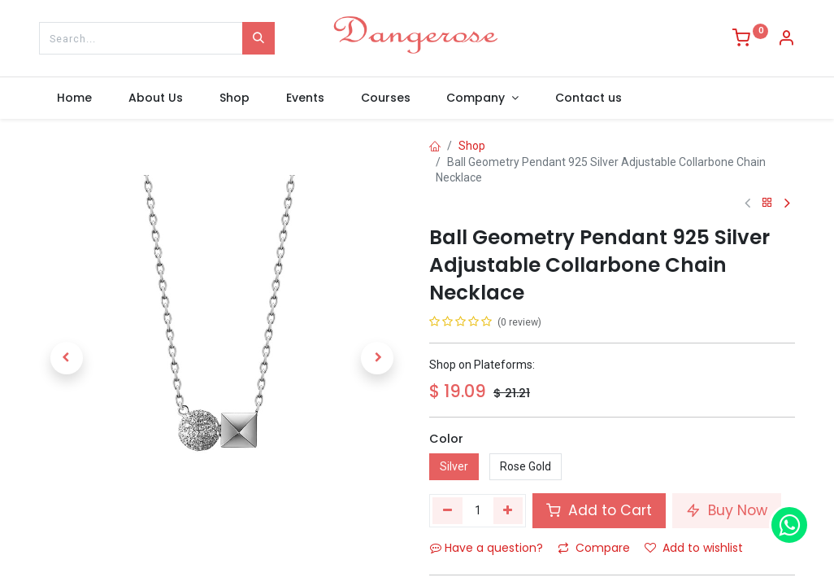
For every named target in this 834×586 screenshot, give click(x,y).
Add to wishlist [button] (694, 548)
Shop (471, 145)
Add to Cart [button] (599, 510)
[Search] (258, 38)
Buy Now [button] (726, 510)
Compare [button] (594, 548)
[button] (66, 358)
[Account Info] (786, 39)
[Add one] (508, 510)
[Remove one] (447, 510)
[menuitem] (75, 98)
